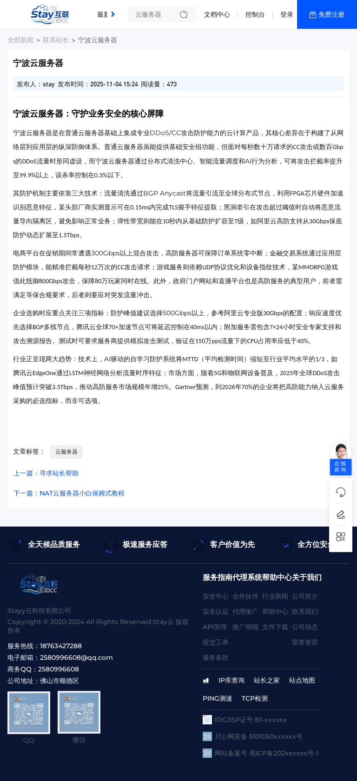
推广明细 (245, 627)
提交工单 (216, 642)
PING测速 (217, 698)
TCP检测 (255, 698)
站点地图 (302, 680)
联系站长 (56, 40)
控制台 (255, 14)
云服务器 (66, 451)
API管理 (215, 627)
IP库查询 (231, 680)
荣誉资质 (305, 642)
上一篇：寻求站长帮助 (46, 473)
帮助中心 (275, 611)
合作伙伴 (245, 596)
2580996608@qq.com (76, 657)
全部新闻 (20, 40)
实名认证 (216, 611)
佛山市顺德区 (59, 681)
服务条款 (216, 657)
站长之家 (267, 680)
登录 (286, 14)
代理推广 (245, 611)
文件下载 (275, 627)
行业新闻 (275, 596)
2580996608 (58, 669)
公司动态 (305, 627)
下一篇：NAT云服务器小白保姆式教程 (69, 493)
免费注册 (331, 14)
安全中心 (216, 596)
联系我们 (305, 611)
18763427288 (61, 646)
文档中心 (217, 14)
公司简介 (305, 596)
